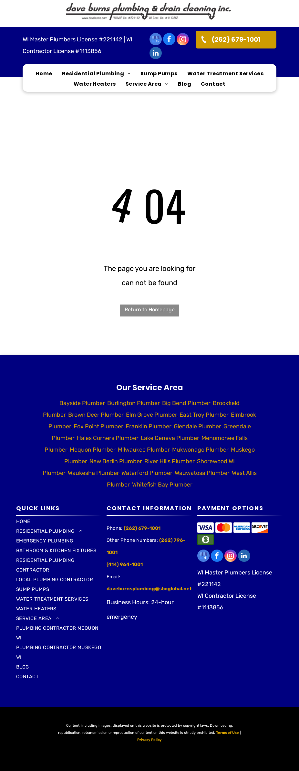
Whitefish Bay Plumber (162, 484)
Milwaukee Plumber (144, 449)
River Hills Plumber (169, 461)
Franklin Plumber (148, 426)
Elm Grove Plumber (151, 414)
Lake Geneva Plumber (170, 438)
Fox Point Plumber (98, 426)
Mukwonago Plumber (200, 449)
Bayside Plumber (82, 403)
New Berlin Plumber (115, 461)
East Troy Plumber (204, 414)
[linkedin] (156, 54)
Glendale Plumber (197, 426)
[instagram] (183, 40)
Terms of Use (227, 733)
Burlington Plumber (133, 403)
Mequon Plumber (92, 449)
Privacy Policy (149, 740)
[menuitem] (44, 74)
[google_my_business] (156, 40)
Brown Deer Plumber (95, 414)
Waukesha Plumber (93, 473)
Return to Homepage (150, 309)
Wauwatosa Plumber (202, 473)
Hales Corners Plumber (107, 438)
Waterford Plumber (146, 473)
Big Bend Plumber (186, 403)
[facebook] (169, 40)
